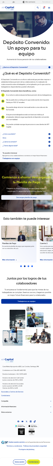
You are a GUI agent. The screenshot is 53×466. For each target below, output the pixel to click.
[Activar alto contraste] (29, 2)
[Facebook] (18, 421)
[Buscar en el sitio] (38, 7)
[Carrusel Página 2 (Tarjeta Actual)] (25, 266)
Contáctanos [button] (33, 462)
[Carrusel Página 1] (21, 266)
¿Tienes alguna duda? (27, 146)
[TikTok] (35, 421)
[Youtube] (22, 421)
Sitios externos (6, 412)
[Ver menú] (49, 8)
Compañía (4, 401)
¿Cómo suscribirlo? (27, 134)
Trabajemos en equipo (11, 158)
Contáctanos (5, 395)
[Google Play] (20, 426)
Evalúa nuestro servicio (17, 442)
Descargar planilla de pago (26, 197)
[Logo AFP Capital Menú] (8, 8)
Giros (27, 138)
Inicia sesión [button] (19, 462)
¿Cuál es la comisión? (27, 142)
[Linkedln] (30, 421)
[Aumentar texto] (14, 2)
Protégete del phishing (26, 449)
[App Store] (33, 426)
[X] (26, 421)
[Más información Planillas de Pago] (18, 244)
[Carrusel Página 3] (28, 266)
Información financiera (8, 406)
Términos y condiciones (14, 446)
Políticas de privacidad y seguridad (35, 446)
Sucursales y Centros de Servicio (12, 392)
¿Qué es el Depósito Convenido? (27, 67)
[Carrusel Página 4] (32, 266)
